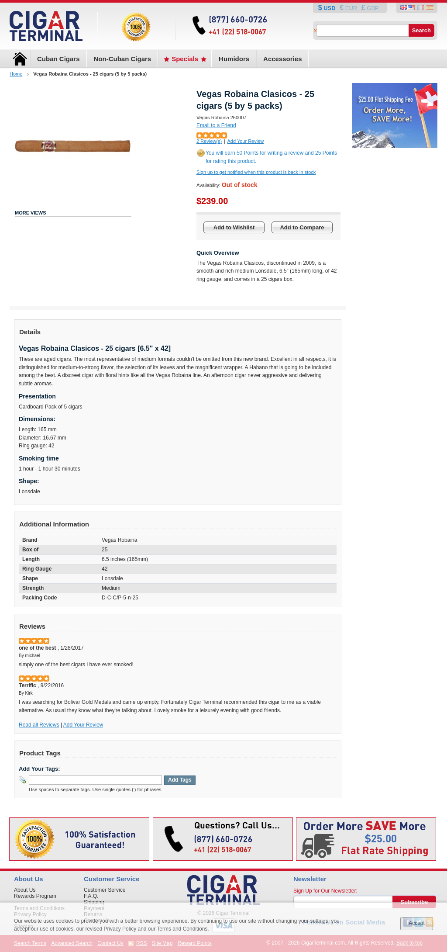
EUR (351, 8)
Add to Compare (302, 227)
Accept (417, 923)
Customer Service (104, 890)
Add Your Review (245, 141)
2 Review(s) (209, 141)
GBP (372, 8)
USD (329, 8)
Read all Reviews (39, 725)
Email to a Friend (216, 125)
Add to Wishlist (234, 227)
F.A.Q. (91, 896)
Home (16, 73)
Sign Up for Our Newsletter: (325, 891)
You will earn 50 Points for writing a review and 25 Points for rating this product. (271, 157)
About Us (24, 890)
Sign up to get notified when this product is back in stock (256, 172)
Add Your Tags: (39, 768)
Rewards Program (35, 896)
